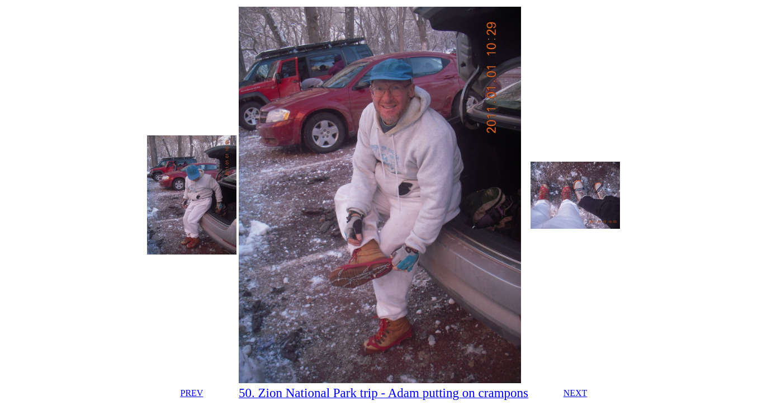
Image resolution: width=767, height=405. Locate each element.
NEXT (576, 393)
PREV (191, 393)
